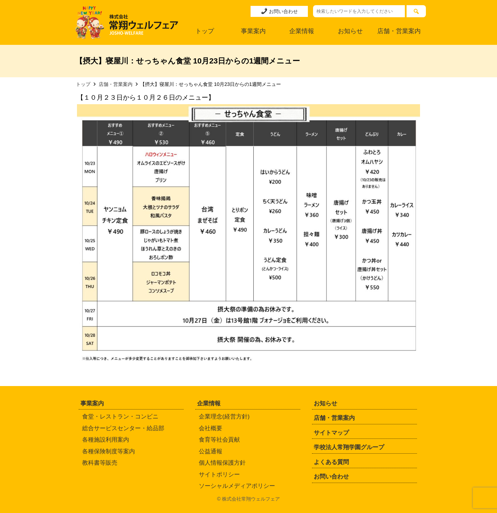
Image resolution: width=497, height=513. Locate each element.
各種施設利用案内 (105, 439)
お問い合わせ (279, 11)
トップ (204, 31)
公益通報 (210, 451)
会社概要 (210, 428)
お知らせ (350, 31)
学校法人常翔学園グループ (349, 447)
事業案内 (253, 31)
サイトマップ (331, 433)
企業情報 (301, 31)
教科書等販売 (99, 463)
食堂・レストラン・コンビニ (120, 416)
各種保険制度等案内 (108, 451)
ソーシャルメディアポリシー (237, 486)
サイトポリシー (219, 474)
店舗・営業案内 (399, 31)
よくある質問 (331, 462)
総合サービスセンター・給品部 (123, 428)
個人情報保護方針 (222, 463)
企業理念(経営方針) (224, 416)
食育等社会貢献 (219, 439)
